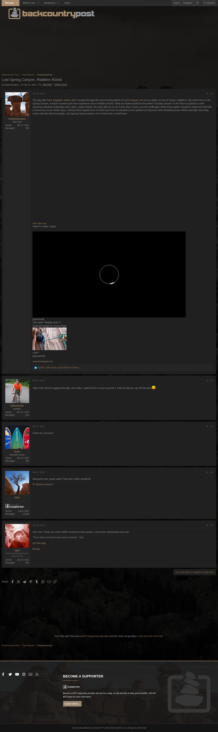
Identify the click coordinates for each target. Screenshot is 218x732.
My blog (42, 549)
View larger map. (46, 223)
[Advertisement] (109, 46)
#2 (205, 380)
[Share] (200, 94)
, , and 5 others (65, 367)
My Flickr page (46, 543)
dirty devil (54, 85)
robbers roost (67, 85)
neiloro (74, 100)
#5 (205, 525)
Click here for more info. (151, 636)
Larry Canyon (138, 100)
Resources (56, 3)
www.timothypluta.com (49, 361)
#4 (205, 472)
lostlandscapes (18, 84)
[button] (23, 3)
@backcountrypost (51, 484)
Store (74, 3)
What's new (36, 3)
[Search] (202, 3)
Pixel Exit (139, 728)
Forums (16, 3)
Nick (56, 100)
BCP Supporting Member (95, 636)
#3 (205, 426)
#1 (205, 93)
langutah (64, 100)
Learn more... (77, 705)
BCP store (98, 698)
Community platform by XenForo (100, 728)
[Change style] (190, 3)
